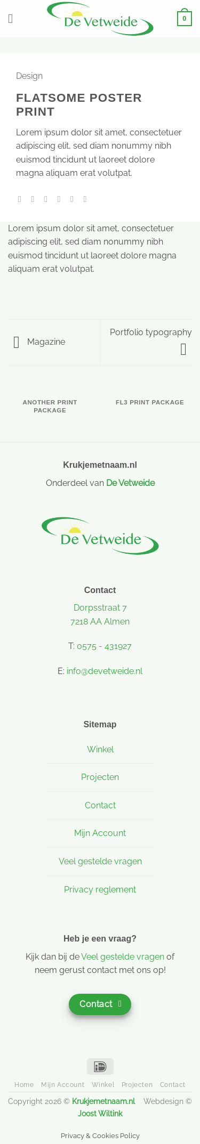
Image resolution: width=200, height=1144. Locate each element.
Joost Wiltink (100, 1113)
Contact (100, 805)
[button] (14, 18)
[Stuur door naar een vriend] (61, 199)
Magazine (39, 342)
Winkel (100, 749)
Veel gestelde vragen (100, 861)
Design (29, 76)
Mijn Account (100, 833)
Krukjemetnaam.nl (103, 1101)
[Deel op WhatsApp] (22, 199)
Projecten (100, 777)
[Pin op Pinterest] (74, 199)
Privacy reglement (100, 890)
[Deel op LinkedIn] (87, 199)
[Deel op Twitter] (48, 199)
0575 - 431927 (104, 646)
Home (24, 1085)
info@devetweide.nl (104, 671)
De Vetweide (130, 483)
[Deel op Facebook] (35, 199)
